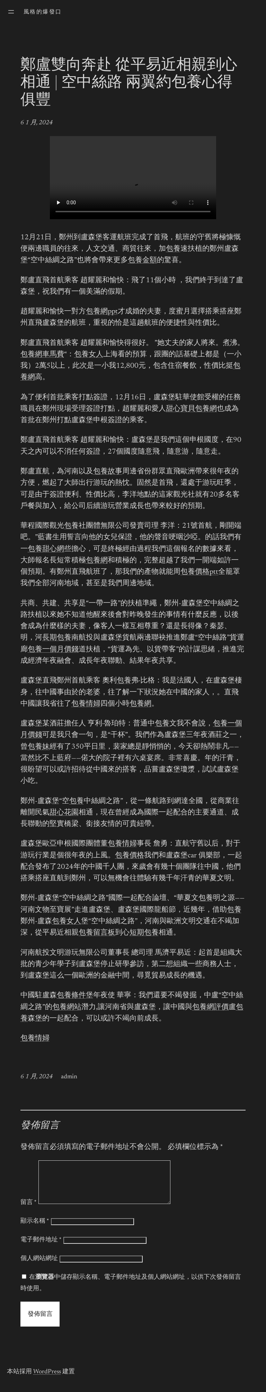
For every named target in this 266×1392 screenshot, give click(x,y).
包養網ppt (102, 311)
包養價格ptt (199, 572)
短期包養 (144, 933)
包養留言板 (97, 933)
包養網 (97, 560)
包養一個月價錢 (53, 649)
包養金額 (142, 260)
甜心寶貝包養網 (191, 409)
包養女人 (88, 354)
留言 (28, 1211)
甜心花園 (64, 813)
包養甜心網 (46, 549)
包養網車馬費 (42, 354)
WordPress (47, 1380)
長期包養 (56, 638)
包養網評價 (210, 1007)
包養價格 (129, 855)
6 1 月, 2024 (36, 123)
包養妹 (39, 747)
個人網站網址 (39, 1267)
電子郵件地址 (41, 1248)
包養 (173, 249)
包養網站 (66, 1007)
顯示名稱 (34, 1229)
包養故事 (107, 471)
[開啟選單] (11, 12)
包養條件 (71, 995)
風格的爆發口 (43, 12)
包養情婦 (85, 704)
